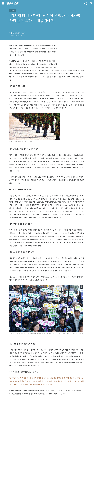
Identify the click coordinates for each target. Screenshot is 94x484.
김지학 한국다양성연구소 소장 (17, 33)
